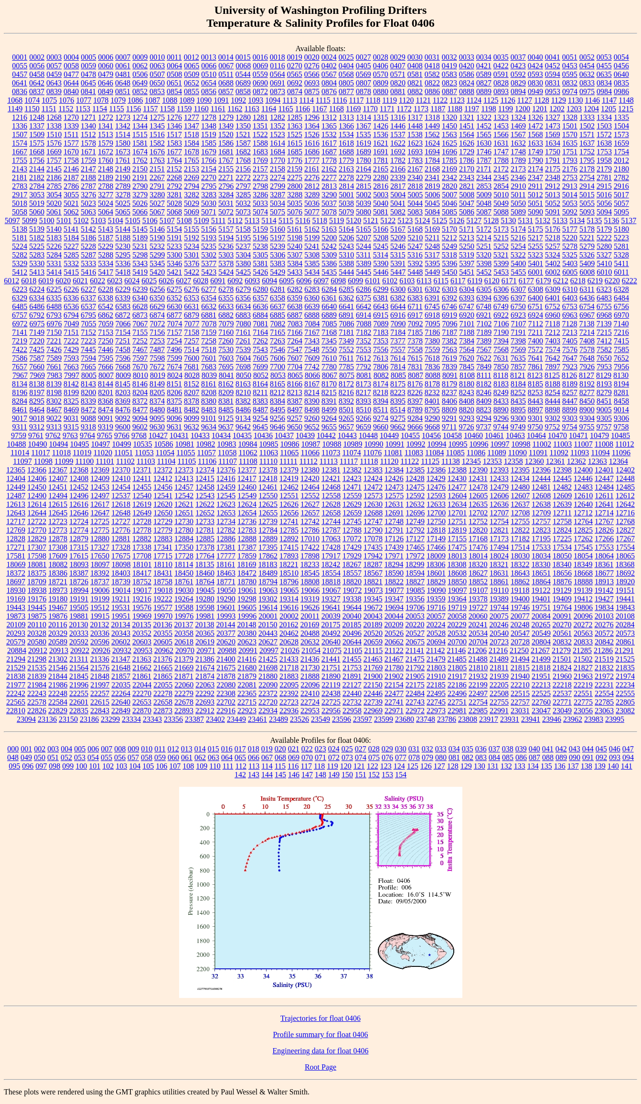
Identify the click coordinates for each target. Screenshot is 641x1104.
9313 (54, 427)
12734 (225, 521)
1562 (432, 134)
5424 (226, 272)
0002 (36, 57)
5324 (552, 255)
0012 (191, 57)
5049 (501, 203)
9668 (432, 427)
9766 (121, 435)
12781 (204, 530)
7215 (604, 332)
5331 (54, 263)
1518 (191, 134)
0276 (312, 66)
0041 (552, 57)
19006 (100, 590)
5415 (71, 272)
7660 (36, 367)
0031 (432, 57)
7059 (106, 324)
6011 (621, 272)
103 (121, 766)
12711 (562, 513)
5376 (191, 263)
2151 (157, 169)
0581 (415, 74)
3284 (226, 195)
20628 (289, 642)
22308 (225, 693)
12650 (162, 513)
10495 (79, 444)
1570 (569, 134)
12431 (478, 478)
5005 (415, 195)
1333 (587, 117)
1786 (466, 160)
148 (320, 775)
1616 (312, 143)
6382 (398, 298)
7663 (71, 367)
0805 (346, 83)
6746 (449, 306)
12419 (289, 478)
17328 (120, 547)
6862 (105, 315)
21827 (583, 668)
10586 (163, 444)
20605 (162, 642)
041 (548, 749)
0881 (398, 91)
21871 (183, 676)
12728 (141, 521)
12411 (141, 478)
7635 (518, 358)
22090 (268, 685)
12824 (562, 530)
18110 (163, 564)
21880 (268, 676)
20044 (394, 616)
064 (227, 757)
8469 (71, 410)
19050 (226, 590)
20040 (352, 616)
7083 (295, 324)
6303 (449, 289)
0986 (621, 91)
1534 (346, 134)
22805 (625, 702)
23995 (614, 719)
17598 (36, 556)
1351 (260, 126)
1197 (471, 109)
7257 (191, 341)
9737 (483, 427)
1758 (71, 160)
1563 (449, 134)
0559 (260, 74)
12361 (555, 461)
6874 (157, 315)
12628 (331, 504)
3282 (191, 195)
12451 (57, 487)
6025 (149, 281)
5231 (140, 246)
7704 (294, 367)
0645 (88, 83)
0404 (346, 66)
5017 (621, 195)
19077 (394, 590)
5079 (346, 212)
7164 (260, 332)
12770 (36, 530)
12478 (478, 487)
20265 (540, 625)
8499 (329, 410)
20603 (141, 642)
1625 (449, 143)
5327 (604, 255)
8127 (586, 375)
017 (240, 749)
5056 (604, 203)
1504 (621, 126)
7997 (71, 375)
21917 (457, 676)
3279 (140, 195)
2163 (346, 169)
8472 (88, 410)
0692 (294, 83)
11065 (289, 453)
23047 (541, 711)
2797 (243, 186)
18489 (268, 573)
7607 (294, 358)
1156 (133, 109)
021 (293, 749)
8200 (88, 392)
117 (306, 766)
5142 (88, 229)
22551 (583, 693)
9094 (140, 418)
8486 (243, 410)
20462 (289, 633)
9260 (312, 418)
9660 (380, 427)
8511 (380, 410)
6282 (294, 289)
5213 (466, 238)
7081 (260, 324)
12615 (57, 504)
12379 (289, 470)
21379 (183, 659)
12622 (204, 504)
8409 (483, 401)
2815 (363, 186)
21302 (57, 659)
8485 (226, 410)
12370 (120, 470)
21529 (15, 668)
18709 (36, 582)
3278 (122, 195)
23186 (89, 719)
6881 (208, 315)
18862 (520, 582)
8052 (260, 375)
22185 (436, 685)
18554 (331, 573)
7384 (466, 341)
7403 (552, 341)
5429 (277, 272)
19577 (162, 607)
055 (106, 757)
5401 (535, 263)
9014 (621, 410)
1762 (140, 160)
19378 (478, 599)
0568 (346, 74)
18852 (478, 582)
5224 (19, 246)
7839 (449, 367)
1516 (157, 134)
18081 (37, 564)
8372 (140, 401)
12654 (246, 513)
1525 (294, 134)
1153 (82, 109)
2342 (449, 177)
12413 (183, 478)
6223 (19, 289)
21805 (457, 668)
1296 (312, 117)
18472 (246, 573)
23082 (625, 711)
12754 (499, 521)
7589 (54, 358)
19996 (246, 616)
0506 (140, 74)
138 (586, 766)
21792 (415, 668)
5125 (439, 220)
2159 (294, 169)
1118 (372, 100)
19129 (561, 590)
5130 (508, 220)
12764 (583, 521)
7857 (518, 367)
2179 (604, 169)
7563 (449, 349)
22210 (520, 685)
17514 (520, 547)
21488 (478, 659)
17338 (141, 547)
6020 (63, 281)
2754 (587, 177)
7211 (535, 332)
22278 (162, 693)
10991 (394, 444)
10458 (452, 435)
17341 (162, 547)
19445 (36, 607)
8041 (226, 375)
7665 (88, 367)
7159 (208, 332)
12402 (625, 470)
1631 (501, 143)
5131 (525, 220)
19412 (583, 599)
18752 (141, 582)
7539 (243, 349)
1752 (587, 152)
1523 (277, 134)
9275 (398, 418)
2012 (621, 160)
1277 (191, 117)
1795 (587, 160)
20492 (331, 633)
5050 (518, 203)
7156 (157, 332)
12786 (310, 530)
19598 (204, 607)
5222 (604, 238)
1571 (587, 134)
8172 (346, 384)
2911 (535, 186)
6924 (535, 315)
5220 (569, 238)
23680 (404, 719)
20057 (436, 616)
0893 (501, 91)
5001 (346, 195)
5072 (226, 212)
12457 (183, 487)
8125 (552, 375)
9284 (415, 418)
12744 (331, 521)
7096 (450, 324)
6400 (535, 298)
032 (427, 749)
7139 (603, 324)
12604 (457, 496)
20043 (373, 616)
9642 (243, 427)
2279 (363, 177)
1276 (174, 117)
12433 (499, 478)
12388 (457, 470)
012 (173, 749)
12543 (204, 496)
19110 (499, 590)
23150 (68, 719)
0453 (569, 66)
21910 (436, 676)
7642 (552, 358)
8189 (569, 384)
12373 (183, 470)
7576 (569, 349)
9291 (449, 418)
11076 (372, 453)
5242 (329, 246)
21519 (604, 659)
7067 (140, 324)
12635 (478, 504)
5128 (491, 220)
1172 (403, 109)
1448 (415, 126)
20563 (583, 633)
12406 (36, 478)
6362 (346, 298)
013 (186, 749)
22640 (120, 702)
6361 (329, 298)
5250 (466, 246)
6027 (183, 281)
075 (374, 757)
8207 (191, 392)
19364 (457, 599)
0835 (621, 83)
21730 (310, 668)
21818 (541, 668)
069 (293, 757)
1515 (140, 134)
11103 (146, 461)
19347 (394, 599)
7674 (174, 367)
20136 (162, 625)
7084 (312, 324)
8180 (466, 384)
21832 (604, 668)
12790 (373, 530)
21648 (120, 668)
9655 (329, 427)
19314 (289, 599)
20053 (415, 616)
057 (133, 757)
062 (200, 757)
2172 (501, 169)
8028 (192, 375)
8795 (432, 410)
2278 (346, 177)
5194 (226, 238)
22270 (141, 693)
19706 (415, 607)
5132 (542, 220)
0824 (466, 83)
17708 (141, 556)
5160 (277, 229)
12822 (520, 530)
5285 (71, 255)
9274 (380, 418)
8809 (449, 410)
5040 (380, 203)
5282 (19, 255)
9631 (174, 427)
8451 (604, 401)
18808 (310, 582)
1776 (294, 160)
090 (574, 757)
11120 (389, 461)
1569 (552, 134)
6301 (415, 289)
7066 (123, 324)
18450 (183, 573)
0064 (174, 66)
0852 (140, 91)
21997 (99, 685)
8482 (191, 410)
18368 (624, 564)
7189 (483, 332)
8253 (535, 392)
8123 (535, 375)
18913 (604, 582)
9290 (432, 418)
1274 (140, 117)
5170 (449, 229)
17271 (15, 547)
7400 (535, 341)
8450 (587, 401)
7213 (569, 332)
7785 (346, 367)
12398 (562, 470)
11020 (103, 453)
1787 (483, 160)
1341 (105, 126)
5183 (54, 238)
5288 (105, 255)
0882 (415, 91)
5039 (363, 203)
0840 (71, 91)
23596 (341, 719)
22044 (141, 685)
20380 (246, 633)
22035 (120, 685)
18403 (120, 573)
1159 (184, 109)
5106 (150, 220)
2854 (501, 186)
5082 (398, 212)
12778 (141, 530)
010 (146, 749)
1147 (609, 100)
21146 (456, 650)
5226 (54, 246)
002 (39, 749)
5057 (621, 203)
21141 (415, 650)
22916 (225, 711)
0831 (552, 83)
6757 (19, 315)
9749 (517, 427)
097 (41, 766)
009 (133, 749)
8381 (226, 401)
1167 (319, 109)
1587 (243, 143)
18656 (562, 573)
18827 (415, 582)
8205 (157, 392)
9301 (535, 418)
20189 (372, 625)
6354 (208, 298)
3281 (174, 195)
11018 (61, 453)
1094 (272, 100)
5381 (260, 263)
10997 (499, 444)
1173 (421, 109)
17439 (394, 547)
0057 (54, 66)
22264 (120, 693)
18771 (225, 582)
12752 (478, 521)
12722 (36, 521)
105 (148, 766)
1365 (329, 126)
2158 (277, 169)
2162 (329, 169)
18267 (351, 564)
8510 (363, 410)
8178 (432, 384)
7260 (226, 341)
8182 (483, 384)
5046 (449, 203)
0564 (277, 74)
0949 (535, 91)
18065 (625, 556)
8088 (432, 375)
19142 (603, 590)
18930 (16, 590)
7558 (415, 349)
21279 (561, 650)
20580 (36, 642)
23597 (362, 719)
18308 (456, 564)
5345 (157, 263)
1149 (15, 109)
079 (427, 757)
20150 (267, 625)
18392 (99, 573)
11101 (105, 461)
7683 (208, 367)
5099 (29, 220)
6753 (569, 306)
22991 (499, 711)
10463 (515, 435)
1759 (88, 160)
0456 (621, 66)
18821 (373, 582)
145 (280, 775)
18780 (246, 582)
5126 (456, 220)
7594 (88, 358)
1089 (186, 100)
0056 (36, 66)
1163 (252, 109)
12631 (394, 504)
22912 (204, 711)
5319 (466, 255)
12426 (394, 478)
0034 (483, 57)
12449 (15, 487)
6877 (174, 315)
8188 (552, 384)
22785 (604, 702)
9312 (36, 427)
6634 (243, 306)
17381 (225, 547)
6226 (71, 289)
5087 (483, 212)
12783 (246, 530)
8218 (380, 392)
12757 (541, 521)
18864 (541, 582)
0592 (518, 74)
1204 (591, 109)
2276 (312, 177)
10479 (599, 435)
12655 (268, 513)
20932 (121, 650)
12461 (268, 487)
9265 (346, 418)
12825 (583, 530)
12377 (246, 470)
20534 (478, 633)
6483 (604, 298)
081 (454, 757)
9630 (157, 427)
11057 (206, 453)
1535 (363, 134)
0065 (191, 66)
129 (466, 766)
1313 (346, 117)
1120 (406, 100)
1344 (140, 126)
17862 (268, 556)
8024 (174, 375)
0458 (36, 74)
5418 (122, 272)
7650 (604, 358)
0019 (294, 57)
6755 (604, 306)
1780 (363, 160)
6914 (363, 315)
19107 (478, 590)
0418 (432, 66)
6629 (157, 306)
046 (614, 749)
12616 (78, 504)
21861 (141, 676)
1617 (329, 143)
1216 (19, 117)
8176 (415, 384)
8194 (621, 384)
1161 (218, 109)
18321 (498, 564)
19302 (268, 599)
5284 (54, 255)
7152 (88, 332)
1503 (604, 126)
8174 (380, 384)
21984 (36, 685)
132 (506, 766)
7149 (36, 332)
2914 (587, 186)
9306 (621, 418)
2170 (466, 169)
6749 (501, 306)
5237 (243, 246)
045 (601, 749)
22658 (162, 702)
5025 (122, 203)
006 (93, 749)
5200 (329, 238)
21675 (225, 668)
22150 (373, 685)
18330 (540, 564)
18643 (520, 573)
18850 (457, 582)
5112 (234, 220)
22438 (331, 693)
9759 (18, 435)
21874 (204, 676)
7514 (191, 349)
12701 (457, 513)
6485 (19, 306)
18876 (562, 582)
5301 (191, 255)
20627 (268, 642)
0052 (587, 57)
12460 (246, 487)
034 (454, 749)
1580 (122, 143)
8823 (483, 410)
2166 (398, 169)
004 (66, 749)
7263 (277, 341)
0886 (432, 91)
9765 (104, 435)
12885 (204, 539)
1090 (204, 100)
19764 (562, 607)
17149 (436, 539)
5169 (432, 229)
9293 (466, 418)
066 (253, 757)
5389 (363, 263)
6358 (277, 298)
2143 (19, 169)
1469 (518, 126)
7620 (466, 358)
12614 (36, 504)
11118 (369, 461)
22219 (583, 685)
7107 (518, 324)
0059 (88, 66)
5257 (552, 246)
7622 (483, 358)
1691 (380, 152)
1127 (524, 100)
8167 (312, 384)
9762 (53, 435)
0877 (346, 91)
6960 (552, 315)
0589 (483, 74)
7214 (587, 332)
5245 (380, 246)
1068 (14, 100)
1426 (380, 126)
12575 (394, 496)
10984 (247, 444)
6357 (260, 298)
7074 (174, 324)
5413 (36, 272)
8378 (191, 401)
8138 (36, 384)
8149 (157, 384)
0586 (466, 74)
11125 (430, 461)
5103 (98, 220)
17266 (604, 539)
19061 (247, 590)
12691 (394, 513)
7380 (432, 341)
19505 (78, 607)
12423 (352, 478)
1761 (122, 160)
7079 (226, 324)
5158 (243, 229)
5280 (604, 246)
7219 (19, 341)
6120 (492, 281)
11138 (450, 461)
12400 (583, 470)
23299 (110, 719)
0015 (243, 57)
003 (53, 749)
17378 (204, 547)
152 (374, 775)
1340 (88, 126)
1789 (518, 160)
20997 (268, 650)
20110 (37, 625)
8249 (501, 392)
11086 (476, 453)
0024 (329, 57)
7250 (105, 341)
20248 (519, 625)
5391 (398, 263)
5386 (329, 263)
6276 (191, 289)
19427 (604, 599)
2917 (19, 195)
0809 (380, 83)
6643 (380, 306)
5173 (501, 229)
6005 (569, 272)
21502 (583, 659)
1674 (140, 152)
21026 (289, 650)
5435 (329, 272)
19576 (141, 607)
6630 (174, 306)
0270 (294, 66)
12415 (204, 478)
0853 (157, 91)
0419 (449, 66)
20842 (604, 642)
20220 (414, 625)
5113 (252, 220)
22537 (562, 693)
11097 (22, 461)
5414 (54, 272)
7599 (174, 358)
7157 (174, 332)
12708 (520, 513)
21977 (15, 685)
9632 (191, 427)
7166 (294, 332)
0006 (105, 57)
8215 (329, 392)
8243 (466, 392)
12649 (141, 513)
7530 (226, 349)
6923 (518, 315)
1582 (157, 143)
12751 (457, 521)
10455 (410, 435)
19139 (582, 590)
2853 (483, 186)
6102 (389, 281)
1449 (432, 126)
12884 (183, 539)
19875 (36, 616)
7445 (88, 349)
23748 (425, 719)
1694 (432, 152)
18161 (225, 564)
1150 (31, 109)
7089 (381, 324)
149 (334, 775)
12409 (99, 478)
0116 (277, 66)
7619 (449, 358)
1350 (243, 126)
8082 (381, 375)
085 (507, 757)
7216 (621, 332)
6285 (346, 289)
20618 (183, 642)
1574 (19, 143)
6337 (88, 298)
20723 (499, 642)
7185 (415, 332)
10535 (142, 444)
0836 (19, 91)
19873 (15, 616)
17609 (57, 556)
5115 (285, 220)
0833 (587, 83)
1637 (587, 143)
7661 (54, 367)
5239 (277, 246)
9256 (277, 418)
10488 (16, 444)
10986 (289, 444)
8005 (88, 375)
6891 (346, 315)
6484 (621, 298)
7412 (604, 341)
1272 (105, 117)
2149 (122, 169)
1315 (380, 117)
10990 (373, 444)
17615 (78, 556)
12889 (268, 539)
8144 (105, 384)
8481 (174, 410)
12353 (492, 461)
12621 (183, 504)
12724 (78, 521)
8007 (106, 375)
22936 (289, 711)
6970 (621, 315)
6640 (329, 306)
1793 (569, 160)
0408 (415, 66)
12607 (520, 496)
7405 (569, 341)
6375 (363, 298)
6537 (88, 306)
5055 (587, 203)
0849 (105, 91)
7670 (140, 367)
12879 (78, 539)
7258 (208, 341)
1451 (466, 126)
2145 (54, 169)
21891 (352, 676)
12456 (162, 487)
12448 (625, 478)
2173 (518, 169)
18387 (78, 573)
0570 (380, 74)
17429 (352, 547)
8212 (277, 392)
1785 (449, 160)
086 (521, 757)
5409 (587, 263)
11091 (538, 453)
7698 (243, 367)
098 (54, 766)
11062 (247, 453)
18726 (78, 582)
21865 (162, 676)
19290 (225, 599)
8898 (552, 410)
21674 (204, 668)
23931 (509, 719)
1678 (191, 152)
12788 (352, 530)
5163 (329, 229)
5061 (54, 212)
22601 (78, 702)
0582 (432, 74)
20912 (37, 650)
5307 (294, 255)
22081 (246, 685)
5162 (312, 229)
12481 (541, 487)
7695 (226, 367)
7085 (329, 324)
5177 (569, 229)
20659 (373, 642)
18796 (289, 582)
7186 (432, 332)
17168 (478, 539)
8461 (19, 410)
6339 (122, 298)
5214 (483, 238)
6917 (415, 315)
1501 (569, 126)
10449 (389, 435)
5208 (380, 238)
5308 (312, 255)
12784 (268, 530)
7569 (518, 349)
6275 (174, 289)
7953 (604, 367)
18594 (415, 573)
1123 (456, 100)
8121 (517, 375)
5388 (346, 263)
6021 (80, 281)
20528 (436, 633)
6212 (560, 281)
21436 (310, 659)
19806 (583, 607)
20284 (624, 625)
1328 (569, 117)
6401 (552, 298)
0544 (243, 74)
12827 (625, 530)
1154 (99, 109)
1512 (88, 134)
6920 (466, 315)
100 (81, 766)
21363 (141, 659)
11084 (434, 453)
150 (347, 775)
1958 (604, 160)
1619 (363, 143)
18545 (310, 573)
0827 (483, 83)
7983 (54, 375)
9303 (569, 418)
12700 (436, 513)
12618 (120, 504)
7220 (36, 341)
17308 (57, 547)
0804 (329, 83)
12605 (478, 496)
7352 (363, 341)
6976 (54, 324)
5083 (415, 212)
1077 (83, 100)
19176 (36, 599)
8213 (294, 392)
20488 (310, 633)
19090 (436, 590)
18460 (204, 573)
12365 (15, 470)
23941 (530, 719)
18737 (99, 582)
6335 (54, 298)
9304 (587, 418)
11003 (562, 444)
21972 (604, 676)
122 (372, 766)
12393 (499, 470)
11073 (330, 453)
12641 (604, 504)
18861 (499, 582)
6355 (226, 298)
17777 (225, 556)
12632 (415, 504)
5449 (432, 272)
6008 (587, 272)
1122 (440, 100)
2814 (346, 186)
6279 (243, 289)
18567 (373, 573)
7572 (535, 349)
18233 (309, 564)
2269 (191, 177)
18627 (478, 573)
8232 (432, 392)
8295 (36, 401)
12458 (204, 487)
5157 (226, 229)
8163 (243, 384)
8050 (243, 375)
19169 (15, 599)
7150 (54, 332)
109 (201, 766)
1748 (518, 152)
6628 (140, 306)
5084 (432, 212)
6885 (277, 315)
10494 (58, 444)
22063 (204, 685)
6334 (36, 298)
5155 (191, 229)
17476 (478, 547)
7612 (363, 358)
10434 (221, 435)
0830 (535, 83)
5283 (36, 255)
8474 (105, 410)
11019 (82, 453)
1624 (432, 143)
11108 (248, 461)
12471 (352, 487)
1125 (490, 100)
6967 (587, 315)
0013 (208, 57)
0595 (569, 74)
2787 (88, 186)
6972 (20, 324)
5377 (208, 263)
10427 (158, 435)
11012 (624, 444)
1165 (285, 109)
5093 (587, 212)
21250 (519, 650)
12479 (499, 487)
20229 (456, 625)
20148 (246, 625)
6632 (208, 306)
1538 (415, 134)
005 (79, 749)
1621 (380, 143)
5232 (157, 246)
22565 (15, 702)
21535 (36, 668)
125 (412, 766)
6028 (200, 281)
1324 (518, 117)
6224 (36, 289)
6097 (321, 281)
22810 (15, 711)
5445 (363, 272)
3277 (105, 195)
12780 (183, 530)
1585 (208, 143)
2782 (621, 177)
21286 (603, 650)
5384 (294, 263)
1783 (415, 160)
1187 (437, 109)
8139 (54, 384)
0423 (518, 66)
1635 (569, 143)
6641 (346, 306)
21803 (436, 668)
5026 (140, 203)
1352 (277, 126)
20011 (309, 616)
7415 (621, 341)
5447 (398, 272)
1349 (226, 126)
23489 (278, 719)
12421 (331, 478)
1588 (260, 143)
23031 (520, 711)
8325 (71, 401)
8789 (415, 410)
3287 (277, 195)
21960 (562, 676)
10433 (200, 435)
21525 (625, 659)
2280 (380, 177)
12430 (457, 478)
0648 (122, 83)
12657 (310, 513)
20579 (15, 642)
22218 (562, 685)
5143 (105, 229)
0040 (535, 57)
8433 (501, 401)
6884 (260, 315)
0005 (88, 57)
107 (175, 766)
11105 (187, 461)
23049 (562, 711)
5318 (449, 255)
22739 (373, 702)
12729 (162, 521)
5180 (621, 229)
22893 (183, 711)
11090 (517, 453)
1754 (621, 152)
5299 (157, 255)
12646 (78, 513)
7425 (36, 349)
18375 (36, 573)
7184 (398, 332)
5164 (346, 229)
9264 (329, 418)
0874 (294, 91)
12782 (225, 530)
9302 (552, 418)
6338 (105, 298)
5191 (174, 238)
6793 (54, 315)
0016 (260, 57)
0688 (226, 83)
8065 (295, 375)
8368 (105, 401)
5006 (432, 195)
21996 (78, 685)
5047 (466, 203)
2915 (604, 186)
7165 (277, 332)
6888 (312, 315)
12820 (478, 530)
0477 (71, 74)
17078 (373, 539)
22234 (625, 685)
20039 (331, 616)
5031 (226, 203)
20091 (562, 616)
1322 (483, 117)
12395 (520, 470)
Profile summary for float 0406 (320, 1034)
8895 (518, 410)
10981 (184, 444)
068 (280, 757)
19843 (625, 607)
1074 (32, 100)
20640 (331, 642)
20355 (162, 633)
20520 (373, 633)
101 (94, 766)
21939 (499, 676)
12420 (310, 478)
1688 (346, 152)
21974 (625, 676)
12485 (625, 487)
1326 (535, 117)
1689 (363, 152)
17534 (562, 547)
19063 (268, 590)
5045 (432, 203)
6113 (424, 281)
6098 (338, 281)
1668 (36, 152)
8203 (122, 392)
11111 (288, 461)
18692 (625, 573)
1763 (157, 160)
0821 (415, 83)
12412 (162, 478)
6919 (449, 315)
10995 (457, 444)
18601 (436, 573)
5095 (621, 212)
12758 (562, 521)
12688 (373, 513)
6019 (45, 281)
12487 (15, 496)
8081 (364, 375)
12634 (457, 504)
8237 (449, 392)
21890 (331, 676)
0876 (329, 91)
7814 (398, 367)
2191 (140, 177)
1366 (346, 126)
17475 (457, 547)
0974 (569, 91)
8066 (312, 375)
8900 (587, 410)
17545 (583, 547)
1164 (268, 109)
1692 (398, 152)
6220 (612, 281)
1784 (432, 160)
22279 (183, 693)
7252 (140, 341)
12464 (310, 487)
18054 (583, 556)
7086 (346, 324)
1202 (557, 109)
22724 (310, 702)
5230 (122, 246)
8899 (569, 410)
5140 (54, 229)
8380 (208, 401)
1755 (19, 160)
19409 (562, 599)
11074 (351, 453)
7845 (466, 367)
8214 (312, 392)
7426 (54, 349)
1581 (140, 143)
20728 (520, 642)
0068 (243, 66)
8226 (415, 392)
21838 (15, 676)
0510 (208, 74)
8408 (466, 401)
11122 (409, 461)
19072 (352, 590)
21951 (541, 676)
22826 (36, 711)
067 (267, 757)
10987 (310, 444)
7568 (501, 349)
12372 (162, 470)
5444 (346, 272)
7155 (140, 332)
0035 (501, 57)
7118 (552, 324)
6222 (629, 281)
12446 (583, 478)
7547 (294, 349)
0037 (518, 57)
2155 (226, 169)
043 (574, 749)
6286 (363, 289)
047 (628, 749)
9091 (105, 418)
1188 (454, 109)
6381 (380, 298)
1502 (587, 126)
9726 (466, 427)
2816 (380, 186)
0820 (398, 83)
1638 (604, 143)
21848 (99, 676)
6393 (466, 298)
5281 (621, 246)
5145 (140, 229)
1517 (174, 134)
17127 (415, 539)
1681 (226, 152)
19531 (120, 607)
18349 (582, 564)
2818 (415, 186)
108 (188, 766)
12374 (204, 470)
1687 (329, 152)
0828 (501, 83)
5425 (243, 272)
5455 (518, 272)
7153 (105, 332)
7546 (277, 349)
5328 (621, 255)
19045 (205, 590)
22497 (478, 693)
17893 (289, 556)
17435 (373, 547)
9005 (604, 410)
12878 (57, 539)
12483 (583, 487)
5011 (518, 195)
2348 (552, 177)
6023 (114, 281)
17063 (331, 539)
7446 (105, 349)
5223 (621, 238)
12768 (625, 521)
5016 (604, 195)
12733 (204, 521)
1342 (122, 126)
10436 (263, 435)
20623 (246, 642)
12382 (352, 470)
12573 (373, 496)
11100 (84, 461)
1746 (483, 152)
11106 (207, 461)
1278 (208, 117)
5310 (346, 255)
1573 (621, 134)
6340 (140, 298)
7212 (552, 332)
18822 (394, 582)
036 (481, 749)
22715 (246, 702)
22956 (331, 711)
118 (319, 766)
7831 (415, 367)
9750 (535, 427)
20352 (141, 633)
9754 (569, 427)
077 (400, 757)
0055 (19, 66)
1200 (522, 109)
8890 (501, 410)
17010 (310, 539)
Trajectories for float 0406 (320, 1018)
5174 (518, 229)
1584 (191, 143)
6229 (122, 289)
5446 (380, 272)
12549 (246, 496)
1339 (71, 126)
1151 (49, 109)
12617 (99, 504)
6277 (208, 289)
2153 (191, 169)
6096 (303, 281)
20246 (498, 625)
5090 (535, 212)
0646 (105, 83)
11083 (414, 453)
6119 (474, 281)
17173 (499, 539)
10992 (415, 444)
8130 (621, 375)
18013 (457, 556)
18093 (79, 564)
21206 (477, 650)
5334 (105, 263)
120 (346, 766)
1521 (243, 134)
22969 (373, 711)
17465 (415, 547)
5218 (552, 238)
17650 (99, 556)
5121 (370, 220)
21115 (373, 650)
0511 (225, 74)
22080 (225, 685)
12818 (436, 530)
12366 (36, 470)
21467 (394, 659)
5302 (208, 255)
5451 (466, 272)
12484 (604, 487)
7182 (363, 332)
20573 (625, 633)
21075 (332, 650)
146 (293, 775)
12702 (478, 513)
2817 (398, 186)
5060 (36, 212)
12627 (310, 504)
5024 (105, 203)
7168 (329, 332)
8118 (500, 375)
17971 (394, 556)
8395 (398, 401)
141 (626, 766)
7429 (71, 349)
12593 (436, 496)
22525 (541, 693)
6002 (552, 272)
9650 (294, 427)
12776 (120, 530)
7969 (37, 375)
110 (214, 766)
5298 (140, 255)
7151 (71, 332)
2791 (157, 186)
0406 (380, 66)
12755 (520, 521)
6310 (569, 289)
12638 (541, 504)
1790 (535, 160)
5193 (208, 238)
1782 (398, 160)
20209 (393, 625)
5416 (88, 272)
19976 (183, 616)
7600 (191, 358)
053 (79, 757)
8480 (157, 410)
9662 (398, 427)
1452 (483, 126)
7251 (122, 341)
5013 (552, 195)
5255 (535, 246)
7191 (518, 332)
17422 (310, 547)
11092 (558, 453)
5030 (208, 203)
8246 (483, 392)
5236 (226, 246)
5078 (329, 212)
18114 (183, 564)
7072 (157, 324)
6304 (466, 289)
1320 (449, 117)
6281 (277, 289)
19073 (373, 590)
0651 (174, 83)
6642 (363, 306)
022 (307, 749)
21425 (268, 659)
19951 (120, 616)
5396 (449, 263)
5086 (466, 212)
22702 (225, 702)
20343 (120, 633)
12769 (15, 530)
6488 (54, 306)
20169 (309, 625)
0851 (122, 91)
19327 (331, 599)
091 (588, 757)
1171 (387, 109)
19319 (310, 599)
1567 (518, 134)
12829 (36, 539)
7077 (192, 324)
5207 (363, 238)
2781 (604, 177)
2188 (88, 177)
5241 (312, 246)
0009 (140, 57)
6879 (191, 315)
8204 (140, 392)
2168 (432, 169)
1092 (238, 100)
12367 (57, 470)
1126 (507, 100)
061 (186, 757)
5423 (208, 272)
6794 (71, 315)
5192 (191, 238)
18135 (204, 564)
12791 (394, 530)
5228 (88, 246)
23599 (383, 719)
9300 (518, 418)
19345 (373, 599)
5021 (71, 203)
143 (253, 775)
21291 (624, 650)
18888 (583, 582)
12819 (457, 530)
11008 (604, 444)
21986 (57, 685)
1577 (71, 143)
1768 (243, 160)
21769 (373, 668)
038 (507, 749)
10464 (536, 435)
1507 (19, 134)
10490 (37, 444)
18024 (499, 556)
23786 (446, 719)
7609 (312, 358)
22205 (499, 685)
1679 (208, 152)
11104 (166, 461)
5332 (71, 263)
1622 (398, 143)
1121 (423, 100)
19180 (57, 599)
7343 (312, 341)
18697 (15, 582)
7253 (157, 341)
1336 (19, 126)
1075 (49, 100)
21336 (99, 659)
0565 (294, 74)
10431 (179, 435)
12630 (373, 504)
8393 (363, 401)
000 (13, 749)
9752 (552, 427)
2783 (19, 186)
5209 (398, 238)
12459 (225, 487)
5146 (157, 229)
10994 (436, 444)
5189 (140, 238)
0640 (621, 74)
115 (280, 766)
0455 (604, 66)
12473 (394, 487)
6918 (432, 315)
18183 (267, 564)
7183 (380, 332)
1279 (226, 117)
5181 (19, 238)
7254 (174, 341)
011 (159, 749)
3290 (329, 195)
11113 (329, 461)
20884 (16, 650)
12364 (618, 461)
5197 (277, 238)
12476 (436, 487)
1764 (174, 160)
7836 (432, 367)
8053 (278, 375)
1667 (19, 152)
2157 (260, 169)
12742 (310, 521)
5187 (105, 238)
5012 (535, 195)
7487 (157, 349)
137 (573, 766)
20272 (582, 625)
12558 (331, 496)
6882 (226, 315)
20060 (478, 616)
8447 (569, 401)
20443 (268, 633)
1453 (501, 126)
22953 (310, 711)
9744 (500, 427)
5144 (122, 229)
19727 (478, 607)
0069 (260, 66)
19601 (225, 607)
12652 (204, 513)
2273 (260, 177)
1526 (312, 134)
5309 (329, 255)
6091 (217, 281)
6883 (243, 315)
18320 (477, 564)
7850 (501, 367)
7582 (604, 349)
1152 (65, 109)
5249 (449, 246)
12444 (541, 478)
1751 (569, 152)
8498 (312, 410)
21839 (36, 676)
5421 (174, 272)
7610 (329, 358)
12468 (331, 487)
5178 (587, 229)
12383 (373, 470)
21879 (246, 676)
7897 (552, 367)
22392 (289, 693)
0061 (122, 66)
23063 (604, 711)
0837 (36, 91)
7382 (449, 341)
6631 (191, 306)
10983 (226, 444)
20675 (415, 642)
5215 (501, 238)
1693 (415, 152)
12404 (15, 478)
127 (439, 766)
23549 (320, 719)
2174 (535, 169)
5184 (71, 238)
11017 (40, 453)
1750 (552, 152)
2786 (71, 186)
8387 (294, 401)
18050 (562, 556)
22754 (478, 702)
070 (307, 757)
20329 (57, 633)
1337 (36, 126)
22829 (57, 711)
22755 (499, 702)
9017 (19, 418)
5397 (466, 263)
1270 (71, 117)
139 (600, 766)
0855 (191, 91)
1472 (535, 126)
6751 (535, 306)
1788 (501, 160)
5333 (88, 263)
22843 (99, 711)
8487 (260, 410)
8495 (277, 410)
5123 (405, 220)
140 (613, 766)
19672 (373, 607)
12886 (225, 539)
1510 (54, 134)
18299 (414, 564)
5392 (415, 263)
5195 (243, 238)
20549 (541, 633)
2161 (312, 169)
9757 (603, 427)
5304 (243, 255)
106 (161, 766)
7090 (398, 324)
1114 (306, 100)
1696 (449, 152)
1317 (415, 117)
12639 (562, 504)
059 (160, 757)
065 (240, 757)
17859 (246, 556)
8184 (518, 384)
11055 (185, 453)
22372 (268, 693)
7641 (535, 358)
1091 (221, 100)
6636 (260, 306)
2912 (552, 186)
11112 (308, 461)
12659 (352, 513)
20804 (541, 642)
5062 (71, 212)
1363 (294, 126)
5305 (260, 255)
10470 (557, 435)
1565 (483, 134)
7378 (415, 341)
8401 (432, 401)
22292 (204, 693)
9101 (208, 418)
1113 (289, 100)
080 (441, 757)
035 (467, 749)
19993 (225, 616)
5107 (167, 220)
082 (467, 757)
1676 (157, 152)
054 (93, 757)
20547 (520, 633)
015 (213, 749)
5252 (501, 246)
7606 (277, 358)
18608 (457, 573)
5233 (174, 246)
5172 (483, 229)
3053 (36, 195)
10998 (520, 444)
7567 (483, 349)
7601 (208, 358)
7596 (122, 358)
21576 (99, 668)
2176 (569, 169)
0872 (260, 91)
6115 (441, 281)
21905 (415, 676)
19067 (331, 590)
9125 (226, 418)
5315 (398, 255)
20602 (120, 642)
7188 (466, 332)
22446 (373, 693)
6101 (372, 281)
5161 (294, 229)
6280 (260, 289)
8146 (140, 384)
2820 (449, 186)
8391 (329, 401)
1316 (398, 117)
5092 (569, 212)
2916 (621, 186)
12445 (562, 478)
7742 (312, 367)
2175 (552, 169)
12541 (162, 496)
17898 (310, 556)
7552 (346, 349)
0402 (329, 66)
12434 (520, 478)
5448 (415, 272)
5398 (483, 263)
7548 (312, 349)
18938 (37, 590)
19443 (15, 607)
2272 (243, 177)
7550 (329, 349)
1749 (535, 152)
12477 (457, 487)
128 (453, 766)
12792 (415, 530)
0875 (312, 91)
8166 (294, 384)
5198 (294, 238)
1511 (71, 134)
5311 (363, 255)
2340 (415, 177)
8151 (174, 384)
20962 (163, 650)
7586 (19, 358)
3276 (88, 195)
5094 (604, 212)
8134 (19, 384)
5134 (577, 220)
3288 (294, 195)
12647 (99, 513)
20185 (351, 625)
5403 (569, 263)
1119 (389, 100)
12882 (141, 539)
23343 (152, 719)
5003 (380, 195)
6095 (286, 281)
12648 (120, 513)
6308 (535, 289)
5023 (88, 203)
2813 (329, 186)
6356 (243, 298)
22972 (415, 711)
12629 (352, 504)
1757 (54, 160)
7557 (398, 349)
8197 (36, 392)
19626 (310, 607)
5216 (518, 238)
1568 (535, 134)
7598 (157, 358)
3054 (54, 195)
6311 (586, 289)
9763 (70, 435)
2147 (88, 169)
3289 (312, 195)
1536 (380, 134)
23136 (47, 719)
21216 (498, 650)
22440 (352, 693)
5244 (363, 246)
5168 (415, 229)
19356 (415, 599)
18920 (625, 582)
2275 (294, 177)
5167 (398, 229)
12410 (120, 478)
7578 (587, 349)
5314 (380, 255)
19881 (78, 616)
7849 (483, 367)
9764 (87, 435)
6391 (432, 298)
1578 (88, 143)
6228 (105, 289)
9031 (71, 418)
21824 (562, 668)
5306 (277, 255)
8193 (604, 384)
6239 (140, 289)
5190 (157, 238)
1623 (415, 143)
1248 (36, 117)
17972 (415, 556)
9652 (312, 427)
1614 (277, 143)
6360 (312, 298)
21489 (499, 659)
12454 (120, 487)
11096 (621, 453)
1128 (541, 100)
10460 (473, 435)
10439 (305, 435)
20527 (415, 633)
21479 (436, 659)
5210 (415, 238)
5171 (466, 229)
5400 (518, 263)
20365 (204, 633)
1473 (552, 126)
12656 (289, 513)
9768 (139, 435)
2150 (140, 169)
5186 (88, 238)
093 (614, 757)
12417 (246, 478)
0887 (449, 91)
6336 (71, 298)
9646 (277, 427)
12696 (415, 513)
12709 (541, 513)
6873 (140, 315)
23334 (131, 719)
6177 (526, 281)
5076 (294, 212)
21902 (394, 676)
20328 (36, 633)
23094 (26, 719)
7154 (122, 332)
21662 (141, 668)
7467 (140, 349)
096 (27, 766)
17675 (120, 556)
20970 (184, 650)
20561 (562, 633)
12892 (289, 539)
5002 (363, 195)
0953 (552, 91)
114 (266, 766)
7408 (587, 341)
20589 (57, 642)
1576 (54, 143)
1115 (323, 100)
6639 (312, 306)
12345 (471, 461)
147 (307, 775)
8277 (587, 392)
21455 (352, 659)
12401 (604, 470)
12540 (141, 496)
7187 (449, 332)
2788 (105, 186)
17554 (625, 547)
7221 (54, 341)
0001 (19, 57)
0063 (157, 66)
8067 (329, 375)
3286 (260, 195)
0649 (140, 83)
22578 (36, 702)
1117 (356, 100)
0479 (105, 74)
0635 (604, 74)
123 (386, 766)
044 (588, 749)
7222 (71, 341)
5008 (466, 195)
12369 (99, 470)
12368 (78, 470)
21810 (478, 668)
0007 (122, 57)
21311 (78, 659)
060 (173, 757)
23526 (299, 719)
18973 (58, 590)
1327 (552, 117)
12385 (415, 470)
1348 (208, 126)
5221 (587, 238)
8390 (312, 401)
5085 (449, 212)
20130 (78, 625)
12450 (36, 487)
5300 (174, 255)
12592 (415, 496)
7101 (467, 324)
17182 (520, 539)
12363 (597, 461)
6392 (449, 298)
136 (560, 766)
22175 (415, 685)
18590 (394, 573)
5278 (569, 246)
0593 (535, 74)
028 (374, 749)
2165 (380, 169)
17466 (436, 547)
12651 (183, 513)
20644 (352, 642)
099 (68, 766)
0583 (449, 74)
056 (120, 757)
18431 (162, 573)
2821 (466, 186)
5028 (174, 203)
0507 (157, 74)
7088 (364, 324)
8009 (123, 375)
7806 (380, 367)
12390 (478, 470)
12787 (331, 530)
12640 (583, 504)
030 (400, 749)
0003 (54, 57)
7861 (535, 367)
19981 (204, 616)
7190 (501, 332)
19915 (99, 616)
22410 (310, 693)
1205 (608, 109)
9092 (122, 418)
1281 (260, 117)
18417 (141, 573)
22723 (289, 702)
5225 (36, 246)
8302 (54, 401)
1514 (122, 134)
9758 (621, 427)
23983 (593, 719)
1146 (592, 100)
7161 (243, 332)
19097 (457, 590)
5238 (260, 246)
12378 (268, 470)
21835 (625, 668)
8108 (467, 375)
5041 (398, 203)
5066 (140, 212)
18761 (183, 582)
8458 (621, 401)
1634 (552, 143)
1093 (255, 100)
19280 (204, 599)
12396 (541, 470)
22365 (246, 693)
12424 (373, 478)
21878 (225, 676)
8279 (604, 392)
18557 (352, 573)
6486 (36, 306)
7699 (260, 367)
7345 (329, 341)
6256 (157, 289)
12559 (352, 496)
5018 (19, 203)
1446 (398, 126)
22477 (394, 693)
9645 (260, 427)
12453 (99, 487)
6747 (466, 306)
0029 (398, 57)
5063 (88, 212)
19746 (520, 607)
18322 (519, 564)
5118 (319, 220)
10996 (478, 444)
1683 (260, 152)
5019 (36, 203)
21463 (373, 659)
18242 (330, 564)
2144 (36, 169)
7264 (294, 341)
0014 (226, 57)
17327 (99, 547)
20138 (204, 625)
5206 (346, 238)
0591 (501, 74)
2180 (621, 169)
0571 (398, 74)
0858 (243, 91)
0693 (312, 83)
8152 (191, 384)
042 (561, 749)
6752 (552, 306)
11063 (268, 453)
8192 (587, 384)
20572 (604, 633)
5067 (157, 212)
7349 (346, 341)
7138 (586, 324)
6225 (54, 289)
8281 (621, 392)
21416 (246, 659)
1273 (122, 117)
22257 (99, 693)
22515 (520, 693)
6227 (88, 289)
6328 (621, 289)
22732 (352, 702)
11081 (393, 453)
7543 (260, 349)
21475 (415, 659)
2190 (122, 177)
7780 (329, 367)
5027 (157, 203)
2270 (208, 177)
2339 (398, 177)
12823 (541, 530)
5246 (398, 246)
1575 (36, 143)
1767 (226, 160)
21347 (120, 659)
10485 (620, 435)
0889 (483, 91)
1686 (312, 152)
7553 (363, 349)
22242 (15, 693)
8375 (174, 401)
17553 (604, 547)
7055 (88, 324)
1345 (157, 126)
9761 (35, 435)
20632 (310, 642)
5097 (12, 220)
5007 (449, 195)
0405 (363, 66)
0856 (208, 91)
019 (267, 749)
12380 (310, 470)
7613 (380, 358)
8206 (174, 392)
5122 (387, 220)
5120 (353, 220)
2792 (174, 186)
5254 (518, 246)
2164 (363, 169)
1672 (105, 152)
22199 (478, 685)
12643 (15, 513)
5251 (483, 246)
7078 (209, 324)
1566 (501, 134)
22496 (457, 693)
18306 (435, 564)
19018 (163, 590)
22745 (436, 702)
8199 (71, 392)
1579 (105, 143)
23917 (488, 719)
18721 (57, 582)
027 (360, 749)
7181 (346, 332)
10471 (578, 435)
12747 (373, 521)
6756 (621, 306)
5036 (312, 203)
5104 (115, 220)
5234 (191, 246)
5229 (105, 246)
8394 (380, 401)
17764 (204, 556)
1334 (604, 117)
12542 (183, 496)
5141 (71, 229)
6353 (191, 298)
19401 (541, 599)
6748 (483, 306)
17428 (331, 547)
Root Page (320, 1067)
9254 (260, 418)
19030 (184, 590)
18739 (120, 582)
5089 (518, 212)
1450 (449, 126)
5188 (122, 238)
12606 (499, 496)
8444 (552, 401)
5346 (174, 263)
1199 (505, 109)
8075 (346, 375)
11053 (144, 453)
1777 (312, 160)
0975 (587, 91)
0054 (621, 57)
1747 (501, 152)
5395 (432, 263)
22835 (78, 711)
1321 (466, 117)
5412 (19, 272)
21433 (289, 659)
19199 (99, 599)
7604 (243, 358)
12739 (268, 521)
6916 (398, 315)
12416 (225, 478)
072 (334, 757)
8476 (122, 410)
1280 (243, 117)
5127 (473, 220)
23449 (236, 719)
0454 (587, 66)
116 (293, 766)
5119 (336, 220)
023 (320, 749)
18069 (16, 564)
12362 (576, 461)
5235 (208, 246)
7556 (380, 349)
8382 (243, 401)
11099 (63, 461)
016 (227, 749)
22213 (541, 685)
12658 (331, 513)
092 (601, 757)
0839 (54, 91)
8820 (466, 410)
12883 (162, 539)
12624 (246, 504)
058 (146, 757)
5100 (46, 220)
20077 (520, 616)
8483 (208, 410)
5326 (587, 255)
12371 (141, 470)
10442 (326, 435)
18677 (604, 573)
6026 (166, 281)
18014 (478, 556)
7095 (432, 324)
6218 (578, 281)
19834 (604, 607)
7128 (569, 324)
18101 (142, 564)
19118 (520, 590)
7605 (260, 358)
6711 (414, 306)
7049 (71, 324)
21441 (331, 659)
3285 (243, 195)
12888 (246, 539)
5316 (415, 255)
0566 (312, 74)
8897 (535, 410)
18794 (268, 582)
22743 (415, 702)
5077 (312, 212)
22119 (330, 685)
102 (108, 766)
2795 (208, 186)
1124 (474, 100)
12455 (141, 487)
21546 (57, 668)
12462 (289, 487)
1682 (243, 152)
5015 (587, 195)
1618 (346, 143)
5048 (483, 203)
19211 (120, 599)
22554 (604, 693)
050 (39, 757)
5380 (243, 263)
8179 (449, 384)
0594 (552, 74)
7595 (105, 358)
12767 (604, 521)
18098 (121, 564)
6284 (329, 289)
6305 (483, 289)
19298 (246, 599)
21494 (520, 659)
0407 (398, 66)
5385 (312, 263)
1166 (302, 109)
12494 (57, 496)
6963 (569, 315)
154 (400, 775)
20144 (225, 625)
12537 (120, 496)
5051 (535, 203)
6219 (595, 281)
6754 (587, 306)
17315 (78, 547)
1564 (466, 134)
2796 (226, 186)
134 (533, 766)
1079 (118, 100)
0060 (105, 66)
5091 (552, 212)
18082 (58, 564)
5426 (260, 272)
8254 (552, 392)
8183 (501, 384)
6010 (604, 272)
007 (106, 749)
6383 (415, 298)
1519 (208, 134)
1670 (71, 152)
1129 (558, 100)
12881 (120, 539)
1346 (174, 126)
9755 (586, 427)
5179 (604, 229)
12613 (15, 504)
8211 (260, 392)
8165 (277, 384)
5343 (140, 263)
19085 (415, 590)
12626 (289, 504)
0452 (552, 66)
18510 (289, 573)
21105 (352, 650)
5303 (226, 255)
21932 (478, 676)
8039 (209, 375)
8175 (398, 384)
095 (14, 766)
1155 (116, 109)
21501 (562, 659)
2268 (174, 177)
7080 (243, 324)
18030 (520, 556)
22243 (36, 693)
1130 (575, 100)
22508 (499, 693)
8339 (88, 401)
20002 (289, 616)
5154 (174, 229)
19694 (394, 607)
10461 (494, 435)
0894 (518, 91)
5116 (302, 220)
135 (546, 766)
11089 (496, 453)
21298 (36, 659)
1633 (535, 143)
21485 (457, 659)
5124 (422, 220)
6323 (604, 289)
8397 (415, 401)
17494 (499, 547)
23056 (583, 711)
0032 (449, 57)
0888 (466, 91)
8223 (398, 392)
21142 (435, 650)
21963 (583, 676)
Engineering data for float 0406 (321, 1051)
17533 (541, 547)
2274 (277, 177)
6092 (235, 281)
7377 (398, 341)
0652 (191, 83)
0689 (243, 83)
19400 (520, 599)
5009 (483, 195)
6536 (71, 306)
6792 (36, 315)
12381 (331, 470)
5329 (19, 263)
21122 (394, 650)
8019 (157, 375)
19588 (183, 607)
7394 (501, 341)
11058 (227, 453)
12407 (57, 478)
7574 (552, 349)
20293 (15, 633)
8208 (208, 392)
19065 (289, 590)
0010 (157, 57)
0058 (71, 66)
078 (414, 757)
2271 (226, 177)
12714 (604, 513)
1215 (625, 109)
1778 (329, 160)
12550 (268, 496)
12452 (78, 487)
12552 (310, 496)
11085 (455, 453)
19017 (142, 590)
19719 (457, 607)
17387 (246, 547)
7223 (88, 341)
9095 (157, 418)
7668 (122, 367)
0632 (587, 74)
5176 (552, 229)
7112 (535, 324)
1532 (329, 134)
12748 (394, 521)
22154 (394, 685)
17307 (36, 547)
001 (26, 749)
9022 (54, 418)
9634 (208, 427)
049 (26, 757)
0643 (54, 83)
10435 (242, 435)
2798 (260, 186)
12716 (625, 513)
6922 (501, 315)
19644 (352, 607)
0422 (501, 66)
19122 (540, 590)
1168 (336, 109)
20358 (183, 633)
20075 (499, 616)
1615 (294, 143)
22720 (268, 702)
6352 (174, 298)
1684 (277, 152)
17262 (583, 539)
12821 (499, 530)
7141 (19, 332)
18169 (246, 564)
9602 (140, 427)
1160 (200, 109)
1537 (398, 134)
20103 (604, 616)
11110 (268, 461)
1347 (191, 126)
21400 (225, 659)
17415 (289, 547)
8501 (346, 410)
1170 (370, 109)
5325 (569, 255)
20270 (561, 625)
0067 (226, 66)
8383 (260, 401)
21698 (268, 668)
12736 (246, 521)
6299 (380, 289)
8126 (569, 375)
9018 (36, 418)
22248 (57, 693)
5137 (628, 220)
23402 (215, 719)
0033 (466, 57)
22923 (246, 711)
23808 (467, 719)
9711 (449, 427)
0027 (363, 57)
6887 (294, 315)
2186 (54, 177)
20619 (204, 642)
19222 (162, 599)
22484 (415, 693)
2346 (518, 177)
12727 (120, 521)
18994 (79, 590)
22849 (120, 711)
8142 (71, 384)
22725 (331, 702)
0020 (312, 57)
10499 (121, 444)
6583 (122, 306)
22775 (583, 702)
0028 (380, 57)
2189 (105, 177)
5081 (380, 212)
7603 (226, 358)
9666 (415, 427)
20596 (99, 642)
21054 (310, 650)
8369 (122, 401)
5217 (535, 238)
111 (228, 766)
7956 (621, 367)
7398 (518, 341)
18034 (541, 556)
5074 (260, 212)
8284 (19, 401)
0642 (36, 83)
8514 (398, 410)
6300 (398, 289)
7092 (415, 324)
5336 (122, 263)
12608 (541, 496)
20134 (120, 625)
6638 (294, 306)
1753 (604, 152)
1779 (346, 160)
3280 (157, 195)
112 (240, 766)
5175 (535, 229)
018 (253, 749)
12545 (225, 496)
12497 (99, 496)
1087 (152, 100)
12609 (562, 496)
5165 (363, 229)
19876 (57, 616)
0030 (415, 57)
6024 (131, 281)
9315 (71, 427)
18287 (372, 564)
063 (213, 757)
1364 (312, 126)
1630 (483, 143)
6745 (432, 306)
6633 (226, 306)
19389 (499, 599)
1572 (604, 134)
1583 (174, 143)
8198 (54, 392)
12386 (436, 470)
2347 (535, 177)
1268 (54, 117)
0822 (432, 83)
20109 (16, 625)
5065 (122, 212)
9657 (346, 427)
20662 (394, 642)
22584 (57, 702)
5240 (294, 246)
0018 (277, 57)
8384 (277, 401)
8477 (140, 410)
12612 (625, 496)
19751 (541, 607)
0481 (122, 74)
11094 (600, 453)
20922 (79, 650)
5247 (415, 246)
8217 (363, 392)
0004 (71, 57)
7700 (277, 367)
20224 (435, 625)
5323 (535, 255)
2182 (36, 177)
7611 (346, 358)
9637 (226, 427)
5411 (621, 263)
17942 (373, 556)
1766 (208, 160)
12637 (520, 504)
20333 (78, 633)
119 (332, 766)
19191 (78, 599)
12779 (162, 530)
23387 (194, 719)
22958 (352, 711)
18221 (288, 564)
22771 (562, 702)
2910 (518, 186)
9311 (19, 427)
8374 (157, 401)
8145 (122, 384)
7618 (432, 358)
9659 (363, 427)
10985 (268, 444)
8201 (105, 392)
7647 (569, 358)
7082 (278, 324)
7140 (621, 324)
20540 (499, 633)
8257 (569, 392)
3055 (71, 195)
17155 (457, 539)
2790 (140, 186)
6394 (483, 298)
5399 (501, 263)
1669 (54, 152)
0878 (363, 91)
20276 (603, 625)
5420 (157, 272)
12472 (373, 487)
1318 (432, 117)
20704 (478, 642)
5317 (432, 255)
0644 (71, 83)
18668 (583, 573)
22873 (162, 711)
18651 (541, 573)
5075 (277, 212)
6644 (398, 306)
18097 (100, 564)
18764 (204, 582)
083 (481, 757)
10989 (352, 444)
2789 (122, 186)
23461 (257, 719)
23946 (551, 719)
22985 (478, 711)
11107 (227, 461)
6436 (587, 298)
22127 (352, 685)
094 (628, 757)
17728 (183, 556)
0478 (88, 74)
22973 (436, 711)
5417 (105, 272)
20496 (352, 633)
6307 (518, 289)
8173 (363, 384)
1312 (329, 117)
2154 (208, 169)
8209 (226, 392)
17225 (562, 539)
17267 (625, 539)
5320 (483, 255)
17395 (268, 547)
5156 (208, 229)
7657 (19, 367)
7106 (501, 324)
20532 (457, 633)
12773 (57, 530)
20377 (225, 633)
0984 (604, 91)
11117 (349, 461)
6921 (483, 315)
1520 (226, 134)
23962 (572, 719)
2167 (415, 169)
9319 (105, 427)
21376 (162, 659)
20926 (100, 650)
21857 (120, 676)
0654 (208, 83)
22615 (99, 702)
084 (494, 757)
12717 (15, 521)
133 (519, 766)
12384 (394, 470)
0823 (449, 83)
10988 (331, 444)
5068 (174, 212)
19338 (352, 599)
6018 (28, 281)
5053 (569, 203)
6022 (97, 281)
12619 (141, 504)
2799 (277, 186)
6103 (407, 281)
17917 (331, 556)
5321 (501, 255)
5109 (201, 220)
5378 (226, 263)
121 (359, 766)
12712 (583, 513)
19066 (310, 590)
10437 (284, 435)
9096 (174, 418)
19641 (331, 607)
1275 (157, 117)
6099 (355, 281)
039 (521, 749)
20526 (394, 633)
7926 (587, 367)
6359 (294, 298)
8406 (449, 401)
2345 (501, 177)
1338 (54, 126)
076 (387, 757)
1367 (363, 126)
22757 (520, 702)
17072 (352, 539)
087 (534, 757)
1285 (294, 117)
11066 (310, 453)
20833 (583, 642)
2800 (294, 186)
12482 (562, 487)
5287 (88, 255)
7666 (105, 367)
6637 (277, 306)
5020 (54, 203)
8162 (226, 384)
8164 (260, 384)
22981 (457, 711)
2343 (466, 177)
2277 (329, 177)
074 (360, 757)
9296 (501, 418)
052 (66, 757)
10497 (100, 444)
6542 (105, 306)
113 (253, 766)
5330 (36, 263)
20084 (541, 616)
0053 (604, 57)
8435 (518, 401)
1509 (36, 134)
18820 (352, 582)
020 (280, 749)
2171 (483, 169)
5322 (518, 255)
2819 (432, 186)
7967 (20, 375)
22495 (436, 693)
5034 (277, 203)
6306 (501, 289)
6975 (37, 324)
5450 (449, 272)
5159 (260, 229)
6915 (380, 315)
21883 (289, 676)
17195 (541, 539)
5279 (587, 246)
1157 (150, 109)
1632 (518, 143)
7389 (483, 341)
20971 (205, 650)
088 (548, 757)
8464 (36, 410)
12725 (99, 521)
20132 (99, 625)
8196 (19, 392)
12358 (513, 461)
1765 (191, 160)
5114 (268, 220)
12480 (520, 487)
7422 (19, 349)
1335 (621, 117)
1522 (260, 134)
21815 (520, 668)
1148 (626, 100)
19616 (289, 607)
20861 (625, 642)
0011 (174, 57)
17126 (394, 539)
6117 (457, 281)
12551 (289, 496)
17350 (183, 547)
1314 (363, 117)
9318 (88, 427)
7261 (243, 341)
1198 (488, 109)
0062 (140, 66)
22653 (141, 702)
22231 (604, 685)
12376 (225, 470)
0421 (483, 66)
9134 (243, 418)
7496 (174, 349)
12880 (99, 539)
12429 (436, 478)
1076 (66, 100)
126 (426, 766)
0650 (157, 83)
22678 (183, 702)
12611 (604, 496)
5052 (552, 203)
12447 (604, 478)
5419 (140, 272)
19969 (141, 616)
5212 (449, 238)
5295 (122, 255)
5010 (501, 195)
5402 (552, 263)
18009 (436, 556)
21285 (582, 650)
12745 (352, 521)
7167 (312, 332)
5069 (191, 212)
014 (200, 749)
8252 (518, 392)
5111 (218, 220)
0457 (19, 74)
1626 (466, 143)
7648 (587, 358)
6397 (518, 298)
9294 (483, 418)
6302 (432, 289)
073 (347, 757)
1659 (621, 143)
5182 (36, 238)
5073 (243, 212)
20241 (477, 625)
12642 (625, 504)
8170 (329, 384)
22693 (204, 702)
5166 (380, 229)
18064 (604, 556)
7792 (363, 367)
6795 (88, 315)
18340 (561, 564)
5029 (191, 203)
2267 (157, 177)
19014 (121, 590)
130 (479, 766)
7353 (380, 341)
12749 (415, 521)
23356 (173, 719)
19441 (625, 599)
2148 (105, 169)
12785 (289, 530)
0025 (346, 57)
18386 (57, 573)
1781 (380, 160)
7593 (71, 358)
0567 (329, 74)
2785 (54, 186)
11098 (43, 461)
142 (240, 775)
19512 (99, 607)
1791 (552, 160)
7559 (432, 349)
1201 (539, 109)
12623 (225, 504)
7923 (569, 367)
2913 (569, 186)
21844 (57, 676)
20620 (225, 642)
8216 (346, 392)
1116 (339, 100)
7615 (415, 358)
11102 (125, 461)
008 (120, 749)
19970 (162, 616)
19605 (246, 607)
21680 (246, 668)
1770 (277, 160)
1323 (501, 117)
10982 (205, 444)
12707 (499, 513)
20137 (183, 625)
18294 (393, 564)
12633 (436, 504)
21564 (78, 668)
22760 (541, 702)
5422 (191, 272)
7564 (466, 349)
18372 (15, 573)
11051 (123, 453)
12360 (534, 461)
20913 (58, 650)
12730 (183, 521)
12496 (78, 496)
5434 (312, 272)
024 (334, 749)
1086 (135, 100)
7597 (140, 358)
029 (387, 749)
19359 (436, 599)
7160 (226, 332)
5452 (483, 272)
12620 (162, 504)
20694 (436, 642)
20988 (226, 650)
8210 (243, 392)
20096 (583, 616)
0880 (380, 91)
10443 (347, 435)
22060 (183, 685)
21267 (540, 650)
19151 (624, 590)
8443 (535, 401)
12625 (268, 504)
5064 (105, 212)
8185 (535, 384)
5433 (294, 272)
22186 (457, 685)
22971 (394, 711)
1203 (574, 109)
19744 (499, 607)
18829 (436, 582)
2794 (191, 186)
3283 (208, 195)
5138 (19, 229)
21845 (78, 676)
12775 (99, 530)
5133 (559, 220)
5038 (346, 203)
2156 (243, 169)
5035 (294, 203)
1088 (169, 100)
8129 (603, 375)
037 (494, 749)
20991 (247, 650)
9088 (88, 418)
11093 (579, 453)
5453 (501, 272)
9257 (294, 418)
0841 (88, 91)
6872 (122, 315)
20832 (562, 642)
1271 (88, 117)
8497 (294, 410)
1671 (88, 152)
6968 (604, 315)
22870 (141, 711)
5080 (363, 212)
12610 (583, 496)
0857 (226, 91)
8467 (54, 410)
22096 (310, 685)
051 (53, 757)
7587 (36, 358)
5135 (594, 220)
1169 (353, 109)
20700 (457, 642)
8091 (450, 375)
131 (493, 766)
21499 (541, 659)
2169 (449, 169)
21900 (373, 676)
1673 (122, 152)
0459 (54, 74)
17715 (162, 556)
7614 (398, 358)
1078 (100, 100)
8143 (88, 384)
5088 (501, 212)
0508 (174, 74)
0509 (191, 74)
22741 (394, 702)
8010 (140, 375)
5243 (346, 246)
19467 (57, 607)
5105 (132, 220)
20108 (625, 616)
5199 (312, 238)
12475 (415, 487)
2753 (569, 177)
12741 (289, 521)
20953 (142, 650)
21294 (15, 659)
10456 (431, 435)
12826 (604, 530)
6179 (543, 281)
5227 (71, 246)
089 (561, 757)
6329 (19, 298)
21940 (520, 676)
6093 (252, 281)
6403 (569, 298)
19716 (436, 607)
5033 (260, 203)
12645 (57, 513)
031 (414, 749)
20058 (457, 616)
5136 (611, 220)
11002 (541, 444)
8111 (484, 375)
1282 (277, 117)
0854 (174, 91)
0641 (19, 83)
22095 (289, 685)
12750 (436, 521)
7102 (484, 324)
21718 (289, 668)
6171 (509, 281)
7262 (260, 341)
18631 (499, 573)
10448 (368, 435)
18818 (331, 582)
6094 (269, 281)
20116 (57, 625)
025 (347, 749)
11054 (165, 453)
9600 (122, 427)
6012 (11, 281)
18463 (225, 573)
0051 (569, 57)
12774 (78, 530)
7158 (191, 332)
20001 (268, 616)
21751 (331, 668)
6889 (329, 315)
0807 (363, 83)
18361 (603, 564)
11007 (583, 444)
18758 (162, 582)
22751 (457, 702)
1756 (36, 160)
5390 (380, 263)
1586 (226, 143)
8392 (346, 401)
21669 (183, 668)
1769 (260, 160)
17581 (15, 556)
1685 (294, 152)
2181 (19, 177)
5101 (64, 220)
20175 (330, 625)
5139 (36, 229)
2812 (312, 186)
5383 (277, 263)
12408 (78, 478)
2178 (587, 169)
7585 (621, 349)
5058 (19, 212)
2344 (483, 177)
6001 (535, 272)
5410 (604, 263)
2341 (432, 177)
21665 (162, 668)
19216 (141, 599)
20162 (288, 625)
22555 (625, 693)
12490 (36, 496)
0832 (569, 83)
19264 (183, 599)
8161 (208, 384)
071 (320, 757)
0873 (277, 91)
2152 (174, 169)
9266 (363, 418)
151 (360, 775)
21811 (499, 668)
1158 (167, 109)
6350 (157, 298)
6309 (552, 289)
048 (13, 757)
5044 (415, 203)
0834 (604, 83)
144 (267, 775)
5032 (243, 203)
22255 (78, 693)
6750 (518, 306)
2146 (71, 169)
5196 (260, 238)
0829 (518, 83)
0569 (363, 74)
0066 (208, 66)
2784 (36, 186)
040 (534, 749)
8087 (415, 375)
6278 (226, 289)
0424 (535, 66)
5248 (432, 246)
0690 (260, 83)
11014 (20, 453)
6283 (312, 289)
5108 (184, 220)
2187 (71, 177)
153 (387, 775)
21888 (310, 676)
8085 (398, 375)
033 (441, 749)
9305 (604, 418)
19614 (268, 607)
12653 (225, 513)
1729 (466, 152)
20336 (99, 633)
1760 (105, 160)
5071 (208, 212)
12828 (15, 539)
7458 (122, 349)
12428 (415, 478)
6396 (501, 298)
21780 (394, 668)
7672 (157, 367)
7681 (191, 367)
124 (399, 766)
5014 (569, 195)
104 (134, 766)
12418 (268, 478)
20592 (78, 642)
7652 (621, 358)
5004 (398, 195)
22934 (268, 711)
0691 (277, 83)
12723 (57, 521)
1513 (105, 134)
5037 (329, 203)
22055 (162, 685)
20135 (141, 625)
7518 (208, 349)
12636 (499, 504)
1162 (234, 109)
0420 (466, 66)
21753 (352, 668)
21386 (204, 659)
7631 (501, 358)
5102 (81, 220)
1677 (174, 152)
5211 (432, 238)
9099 (191, 418)
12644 (36, 513)
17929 (352, 556)
